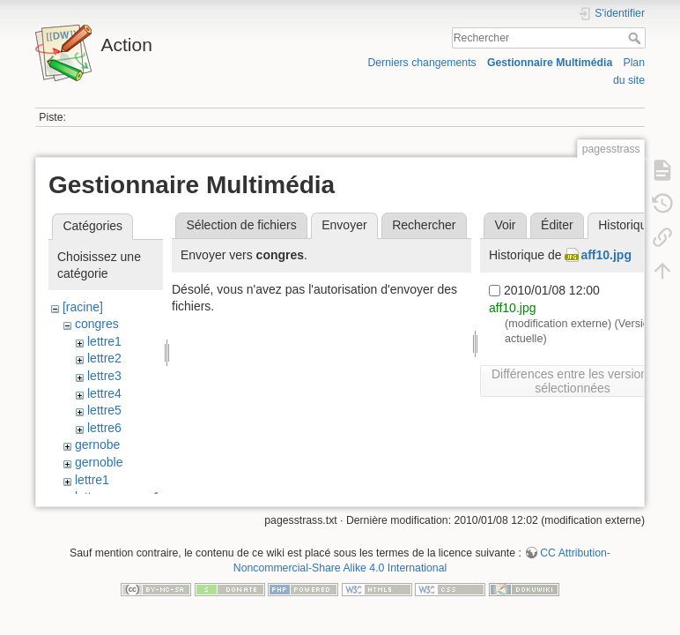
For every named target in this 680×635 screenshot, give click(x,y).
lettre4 (104, 393)
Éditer (557, 225)
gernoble (99, 462)
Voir (504, 225)
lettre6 (104, 428)
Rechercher (636, 38)
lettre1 (104, 341)
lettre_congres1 (117, 496)
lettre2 (104, 358)
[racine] (83, 307)
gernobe (97, 444)
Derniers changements (421, 62)
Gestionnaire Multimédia (549, 62)
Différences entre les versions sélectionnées (573, 381)
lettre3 (104, 376)
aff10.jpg (606, 255)
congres (97, 324)
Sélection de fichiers (241, 225)
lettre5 (104, 410)
